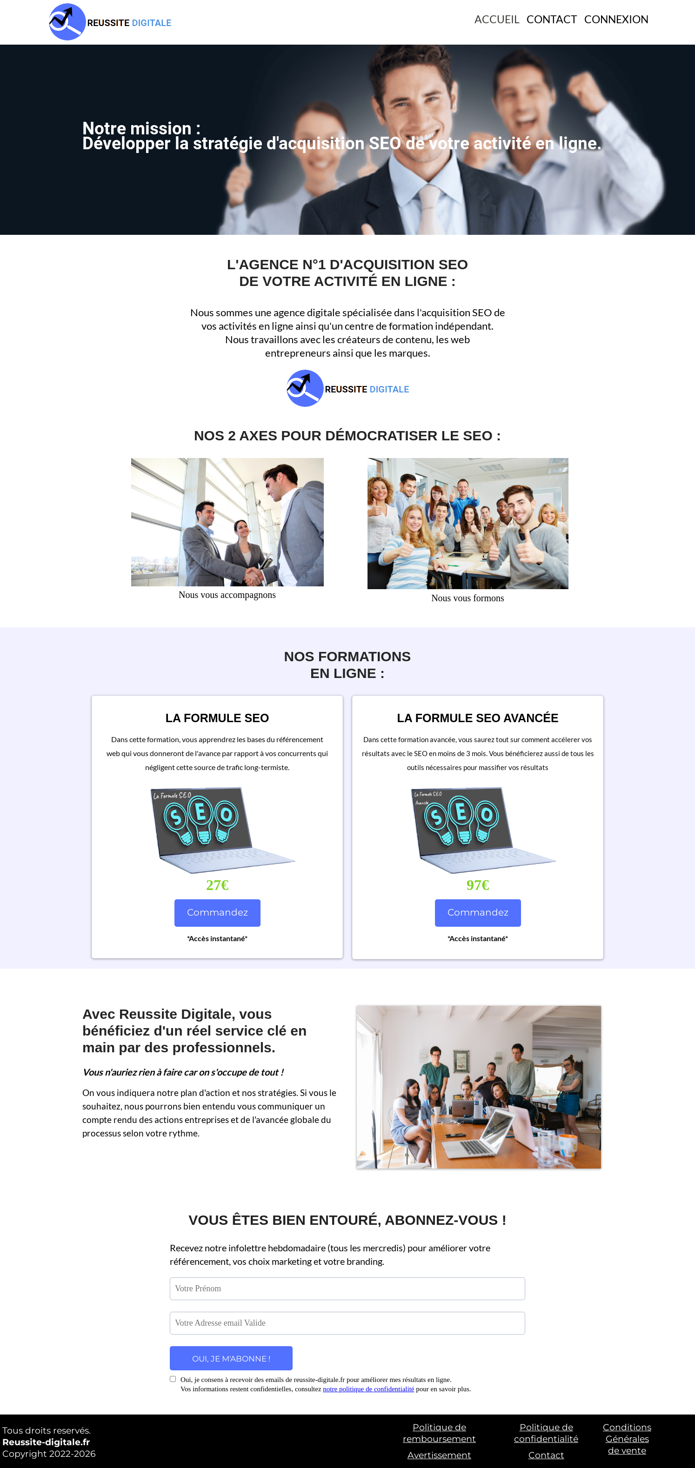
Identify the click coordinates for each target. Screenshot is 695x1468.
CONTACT (552, 19)
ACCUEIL (497, 19)
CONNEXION (616, 19)
